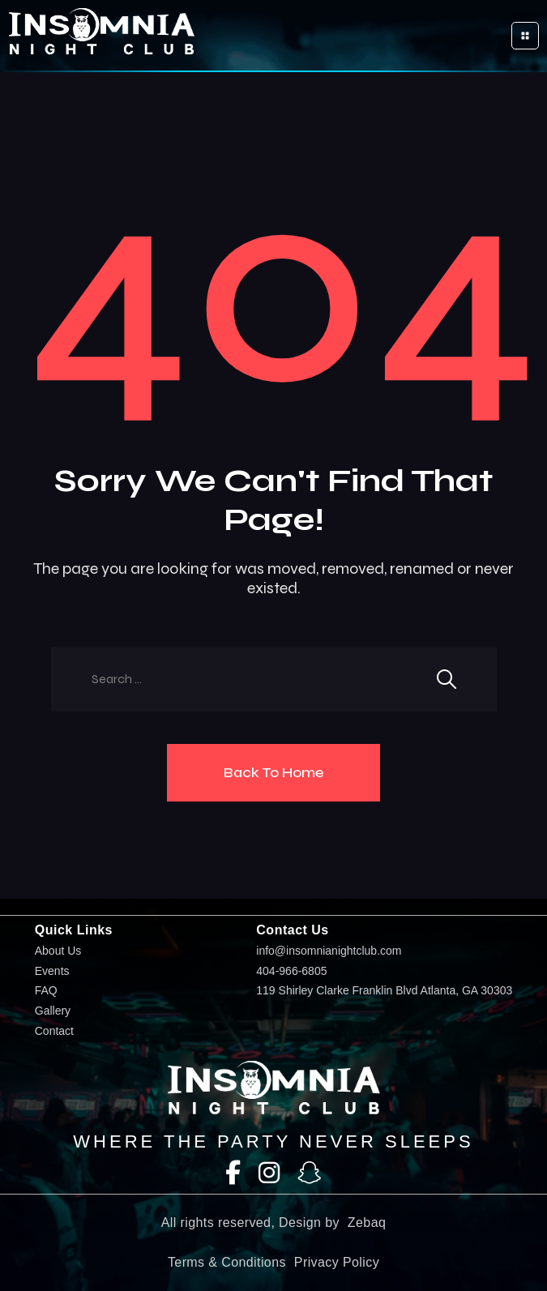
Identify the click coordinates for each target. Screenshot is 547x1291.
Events (52, 971)
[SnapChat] (309, 1173)
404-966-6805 (291, 971)
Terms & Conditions (227, 1262)
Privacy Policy (336, 1262)
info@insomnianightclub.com (328, 951)
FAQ (46, 991)
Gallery (53, 1011)
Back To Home (273, 772)
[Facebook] (233, 1173)
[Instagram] (269, 1173)
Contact (54, 1031)
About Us (58, 951)
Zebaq (367, 1222)
